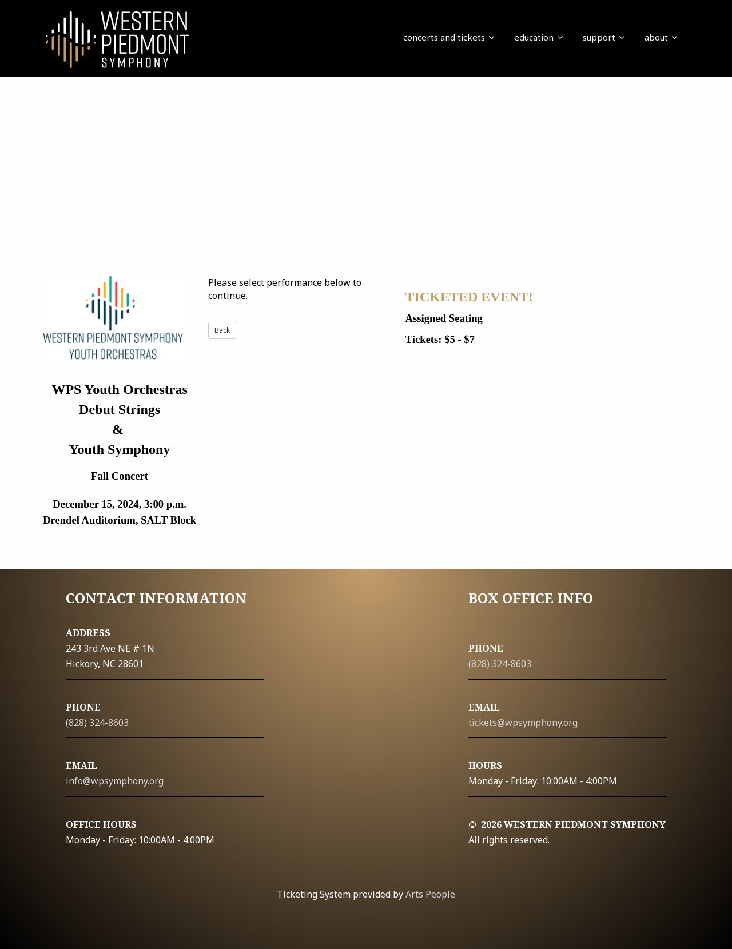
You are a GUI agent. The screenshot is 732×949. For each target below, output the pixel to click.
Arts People (430, 894)
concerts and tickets (448, 37)
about (661, 37)
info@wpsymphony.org (115, 781)
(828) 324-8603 (97, 722)
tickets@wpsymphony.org (523, 722)
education (538, 37)
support (603, 37)
